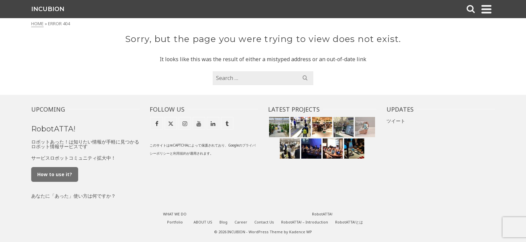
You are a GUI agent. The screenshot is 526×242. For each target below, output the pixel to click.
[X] (40, 156)
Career (40, 111)
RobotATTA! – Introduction (344, 202)
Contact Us (40, 125)
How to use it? (131, 154)
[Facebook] (26, 156)
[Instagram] (54, 156)
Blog (40, 96)
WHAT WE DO (40, 66)
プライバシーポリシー (228, 133)
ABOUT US (40, 81)
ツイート (418, 101)
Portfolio (215, 202)
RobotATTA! (40, 140)
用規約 (257, 133)
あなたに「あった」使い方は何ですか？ (150, 176)
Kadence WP (340, 211)
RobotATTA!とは (389, 202)
